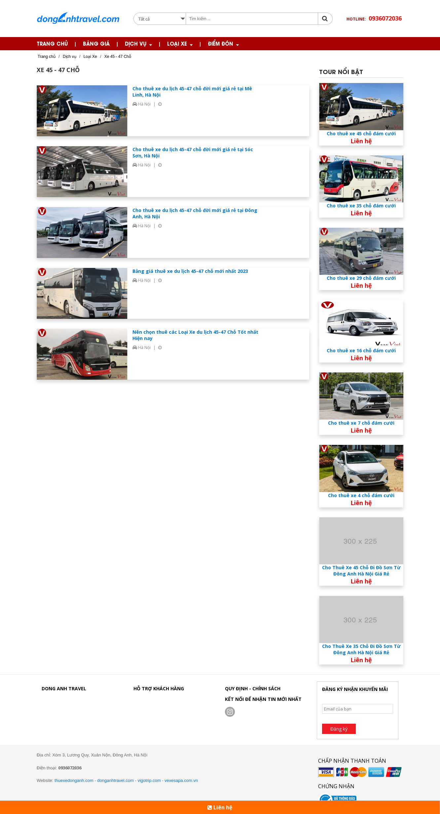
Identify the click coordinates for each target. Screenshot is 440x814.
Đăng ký (339, 729)
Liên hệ (219, 807)
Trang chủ (52, 43)
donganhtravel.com (115, 780)
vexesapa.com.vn (181, 780)
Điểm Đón (220, 43)
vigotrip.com (149, 780)
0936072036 (385, 18)
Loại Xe (177, 43)
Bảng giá (96, 43)
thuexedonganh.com (74, 780)
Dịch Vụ (135, 43)
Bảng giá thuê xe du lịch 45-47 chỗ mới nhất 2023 (190, 271)
